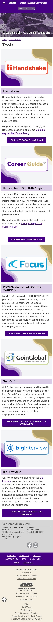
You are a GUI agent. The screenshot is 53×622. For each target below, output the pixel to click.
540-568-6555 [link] (33, 530)
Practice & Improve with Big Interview (26, 513)
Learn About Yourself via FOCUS (26, 333)
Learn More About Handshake (26, 140)
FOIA (26, 604)
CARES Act (26, 607)
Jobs (24, 559)
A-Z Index (11, 556)
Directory (24, 556)
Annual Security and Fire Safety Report (26, 616)
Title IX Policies (26, 610)
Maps (16, 563)
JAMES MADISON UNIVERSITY (29, 619)
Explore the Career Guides (26, 239)
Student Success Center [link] (13, 527)
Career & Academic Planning (26, 576)
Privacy (37, 556)
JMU (4, 39)
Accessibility (11, 559)
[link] (29, 547)
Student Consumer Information (26, 613)
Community (28, 563)
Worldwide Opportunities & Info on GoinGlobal (27, 422)
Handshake (26, 573)
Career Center (15, 39)
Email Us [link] (31, 527)
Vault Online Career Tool (26, 579)
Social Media (36, 559)
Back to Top (4, 599)
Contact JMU (26, 600)
